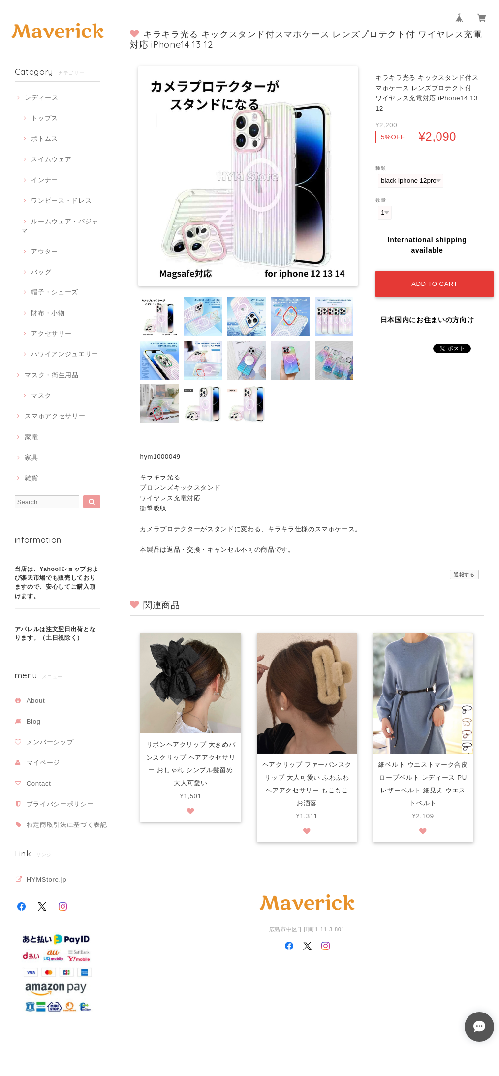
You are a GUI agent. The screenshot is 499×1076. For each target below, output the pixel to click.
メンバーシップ (50, 742)
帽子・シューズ (54, 292)
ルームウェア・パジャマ (59, 226)
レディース (41, 97)
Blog (34, 721)
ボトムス (44, 138)
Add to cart (434, 283)
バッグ (41, 272)
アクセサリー (51, 333)
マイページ (43, 762)
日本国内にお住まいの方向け (427, 320)
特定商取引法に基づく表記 (67, 824)
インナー (44, 180)
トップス (44, 118)
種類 (380, 168)
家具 (31, 457)
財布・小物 (47, 312)
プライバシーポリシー (60, 804)
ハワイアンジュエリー (64, 354)
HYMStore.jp (47, 879)
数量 (380, 200)
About (36, 700)
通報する (464, 574)
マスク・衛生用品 (51, 375)
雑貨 (31, 478)
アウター (44, 251)
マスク (41, 395)
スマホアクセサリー (55, 416)
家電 (31, 437)
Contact (39, 783)
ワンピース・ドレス (61, 200)
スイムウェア (51, 159)
